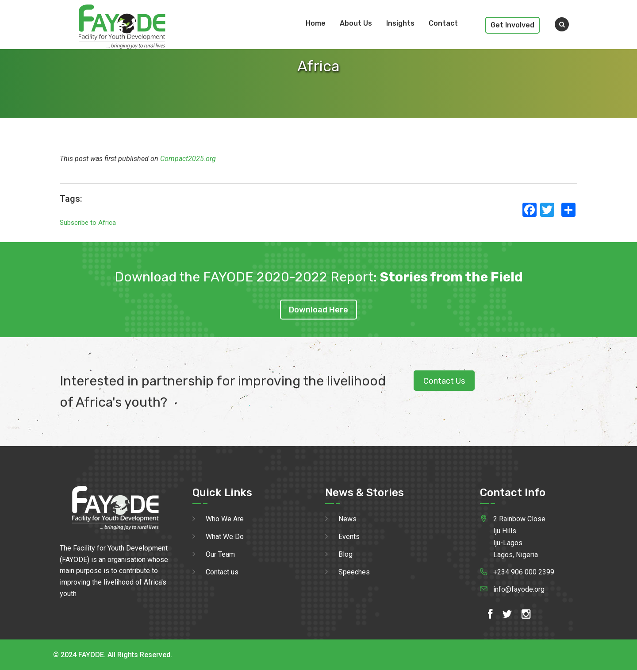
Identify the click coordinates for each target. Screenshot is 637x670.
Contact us (222, 572)
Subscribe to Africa (88, 223)
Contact (443, 23)
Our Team (220, 554)
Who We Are (225, 519)
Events (349, 536)
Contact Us (444, 381)
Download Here (318, 310)
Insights (400, 23)
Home (316, 23)
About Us (356, 23)
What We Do (225, 536)
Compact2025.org (188, 158)
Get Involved (512, 25)
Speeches (354, 572)
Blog (345, 554)
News (347, 519)
